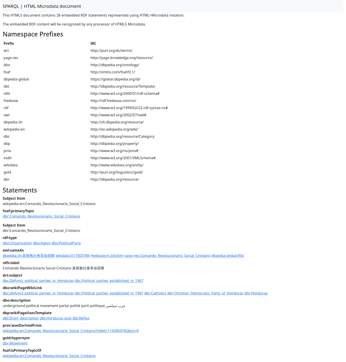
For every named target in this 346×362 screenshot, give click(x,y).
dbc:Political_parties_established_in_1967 (109, 280)
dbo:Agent (42, 243)
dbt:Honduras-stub (56, 318)
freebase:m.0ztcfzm (107, 255)
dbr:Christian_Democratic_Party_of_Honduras (205, 293)
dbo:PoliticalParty (66, 243)
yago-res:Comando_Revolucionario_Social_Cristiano (167, 255)
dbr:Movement (15, 343)
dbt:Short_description (21, 318)
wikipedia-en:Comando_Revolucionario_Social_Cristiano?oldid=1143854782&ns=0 (71, 330)
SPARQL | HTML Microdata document (42, 6)
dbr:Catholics (155, 293)
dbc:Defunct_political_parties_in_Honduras (38, 280)
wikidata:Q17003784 (73, 255)
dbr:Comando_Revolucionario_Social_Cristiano (41, 216)
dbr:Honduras (256, 293)
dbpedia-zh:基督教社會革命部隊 (29, 255)
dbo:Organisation (17, 243)
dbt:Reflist (80, 318)
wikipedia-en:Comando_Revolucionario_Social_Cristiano (49, 355)
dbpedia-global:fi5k (227, 255)
